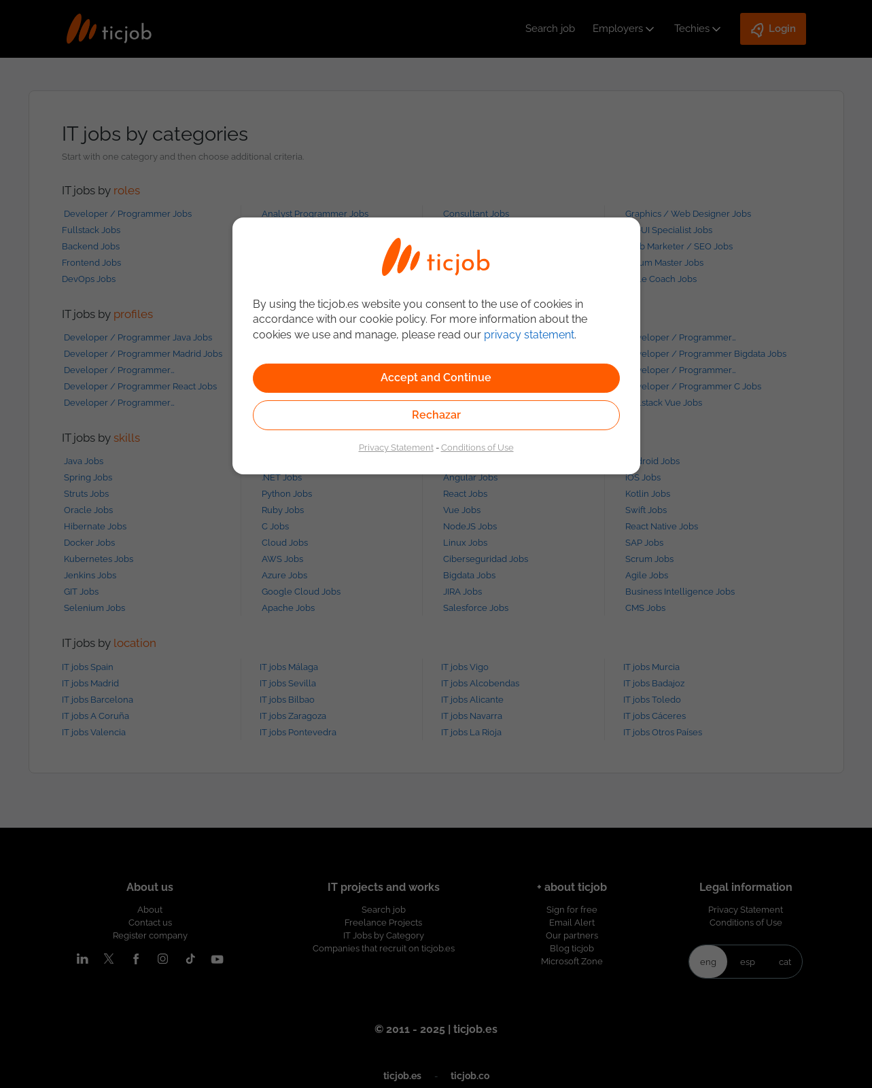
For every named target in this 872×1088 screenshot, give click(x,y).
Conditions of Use (477, 447)
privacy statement (529, 334)
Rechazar (436, 414)
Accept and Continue (436, 377)
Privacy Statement (396, 447)
